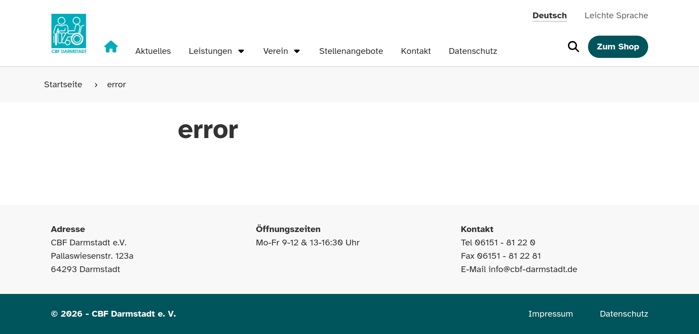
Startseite (64, 84)
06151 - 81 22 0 (505, 242)
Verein (282, 51)
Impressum (550, 313)
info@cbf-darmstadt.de (533, 269)
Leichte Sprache (616, 15)
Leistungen (217, 51)
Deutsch (550, 15)
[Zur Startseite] (68, 33)
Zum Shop (618, 46)
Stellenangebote (351, 51)
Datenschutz (473, 51)
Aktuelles (153, 51)
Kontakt (416, 51)
